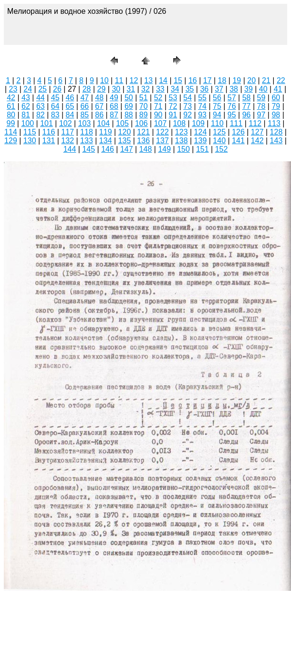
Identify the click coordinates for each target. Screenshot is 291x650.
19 (236, 80)
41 (278, 89)
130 (29, 140)
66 (84, 106)
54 (187, 98)
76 (232, 106)
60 (275, 98)
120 (124, 132)
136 (143, 140)
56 (217, 98)
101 (46, 123)
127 (257, 132)
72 (172, 106)
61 (11, 106)
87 (114, 115)
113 (274, 123)
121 (143, 132)
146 (107, 149)
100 (27, 123)
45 (55, 98)
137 (162, 140)
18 (222, 80)
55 (202, 98)
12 (134, 80)
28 (87, 89)
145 (88, 149)
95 (232, 115)
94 (217, 115)
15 (178, 80)
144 (69, 149)
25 (42, 89)
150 (183, 149)
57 (232, 98)
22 (281, 80)
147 (126, 149)
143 (276, 140)
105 (122, 123)
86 (99, 115)
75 (217, 106)
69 (129, 106)
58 (246, 98)
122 (162, 132)
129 (10, 140)
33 (160, 89)
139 (200, 140)
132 (67, 140)
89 (143, 115)
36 (204, 89)
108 (179, 123)
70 (143, 106)
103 (84, 123)
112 (255, 123)
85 (84, 115)
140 (219, 140)
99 (11, 123)
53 (172, 98)
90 (158, 115)
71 (158, 106)
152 (221, 149)
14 (163, 80)
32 (145, 89)
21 (266, 80)
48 (99, 98)
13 (148, 80)
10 (104, 80)
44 (40, 98)
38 (233, 89)
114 (10, 132)
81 (25, 115)
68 (114, 106)
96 (246, 115)
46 (70, 98)
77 (246, 106)
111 (236, 123)
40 (263, 89)
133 (86, 140)
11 (119, 80)
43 (25, 98)
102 (65, 123)
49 (114, 98)
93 (202, 115)
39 (248, 89)
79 (275, 106)
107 (160, 123)
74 (202, 106)
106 (141, 123)
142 (257, 140)
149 (164, 149)
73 (187, 106)
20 (251, 80)
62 (25, 106)
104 (103, 123)
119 (105, 132)
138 (181, 140)
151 (202, 149)
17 (207, 80)
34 (175, 89)
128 (276, 132)
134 (105, 140)
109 (198, 123)
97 (261, 115)
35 (190, 89)
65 (70, 106)
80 (11, 115)
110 (217, 123)
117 (67, 132)
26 (57, 89)
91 (172, 115)
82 (40, 115)
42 (11, 98)
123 (181, 132)
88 (129, 115)
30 (116, 89)
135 (124, 140)
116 (48, 132)
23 (13, 89)
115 (29, 132)
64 (55, 106)
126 (238, 132)
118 (86, 132)
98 (275, 115)
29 (101, 89)
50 (129, 98)
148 (145, 149)
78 (261, 106)
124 (200, 132)
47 (84, 98)
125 (219, 132)
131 (48, 140)
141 (238, 140)
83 (55, 115)
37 (219, 89)
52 (158, 98)
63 (40, 106)
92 (187, 115)
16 (192, 80)
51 (143, 98)
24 (27, 89)
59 (261, 98)
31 (130, 89)
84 (70, 115)
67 (99, 106)
